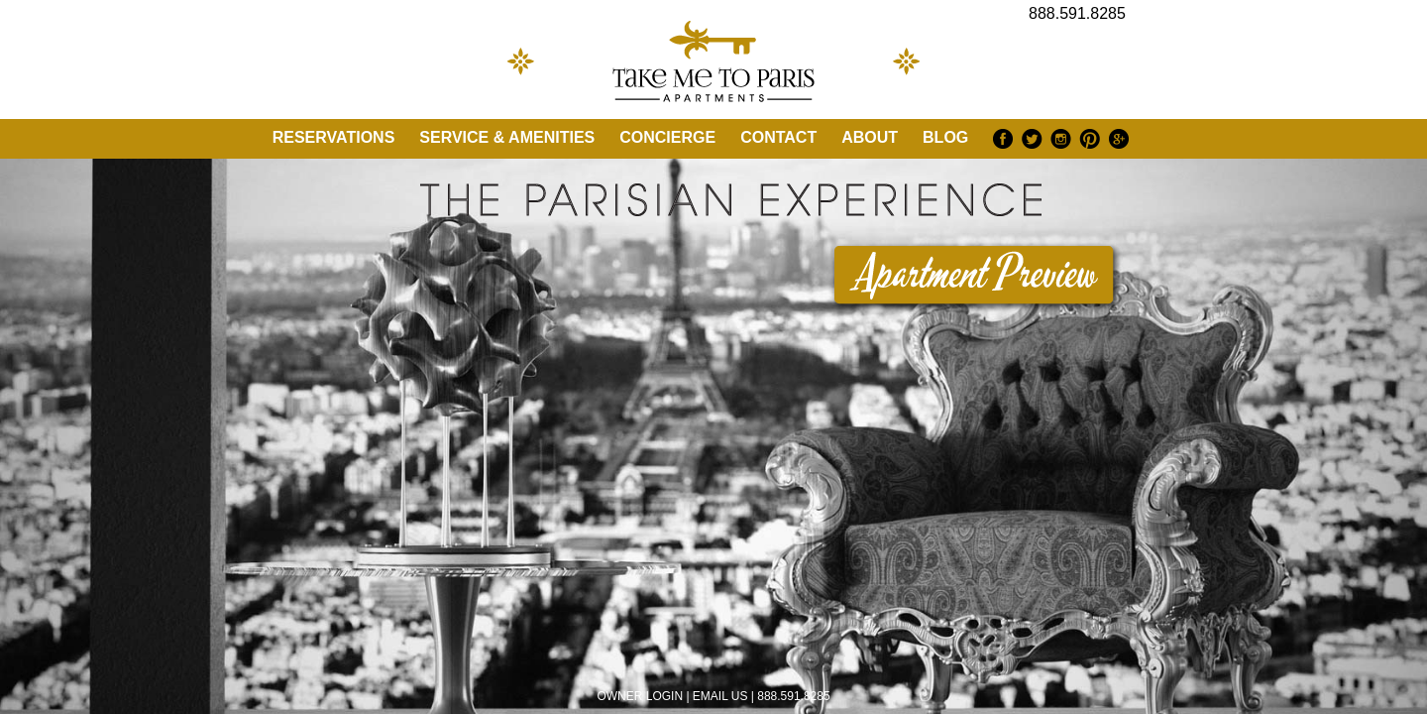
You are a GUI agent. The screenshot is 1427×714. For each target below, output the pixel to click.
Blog (945, 137)
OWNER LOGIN (640, 696)
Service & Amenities (507, 137)
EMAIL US (720, 696)
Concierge (667, 137)
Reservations (334, 137)
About (869, 137)
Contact (778, 137)
